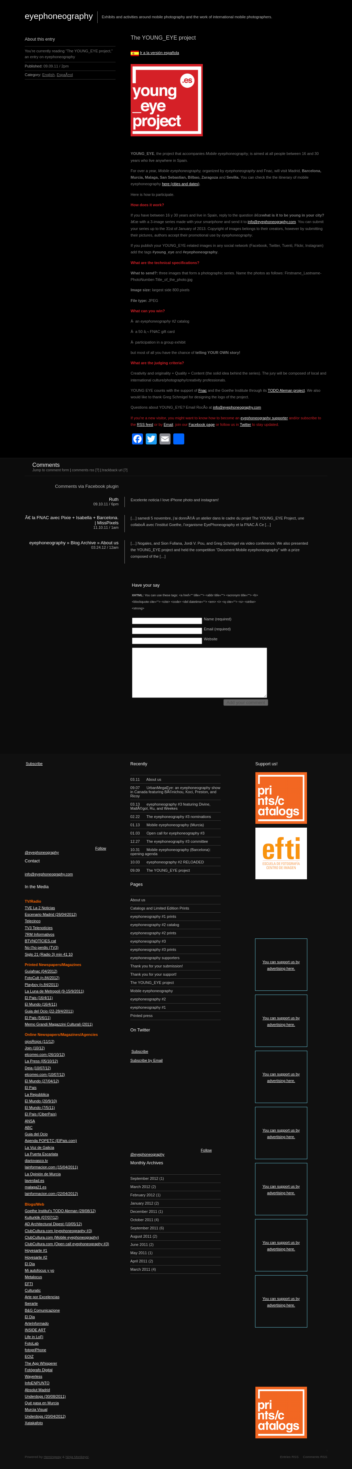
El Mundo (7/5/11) (40, 1107)
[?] (97, 470)
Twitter (245, 424)
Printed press (141, 1016)
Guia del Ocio (36, 1134)
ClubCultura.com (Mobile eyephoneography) (62, 1237)
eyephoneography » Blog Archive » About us (74, 542)
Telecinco (33, 921)
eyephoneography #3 (148, 941)
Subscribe (34, 764)
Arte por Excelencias (42, 1297)
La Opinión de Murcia (43, 1174)
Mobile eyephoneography (151, 991)
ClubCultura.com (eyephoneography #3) (58, 1231)
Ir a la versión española (159, 53)
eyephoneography (59, 16)
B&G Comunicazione (42, 1310)
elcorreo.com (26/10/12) (45, 1054)
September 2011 (144, 1228)
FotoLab (31, 1343)
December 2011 (143, 1211)
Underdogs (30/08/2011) (45, 1396)
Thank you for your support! (153, 974)
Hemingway (53, 1457)
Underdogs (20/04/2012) (45, 1416)
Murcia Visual (36, 1409)
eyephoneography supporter (264, 418)
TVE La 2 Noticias (40, 908)
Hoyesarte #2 (36, 1257)
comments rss (83, 470)
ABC (29, 1127)
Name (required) (217, 619)
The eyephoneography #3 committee (169, 841)
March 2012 (140, 1187)
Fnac (202, 390)
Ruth (114, 499)
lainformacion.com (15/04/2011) (51, 1167)
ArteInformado (37, 1323)
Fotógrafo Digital (39, 1370)
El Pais (30, 1087)
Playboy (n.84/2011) (41, 985)
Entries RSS (289, 1457)
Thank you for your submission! (156, 966)
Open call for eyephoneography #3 (167, 833)
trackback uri (112, 470)
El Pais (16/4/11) (39, 998)
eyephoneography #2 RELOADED (167, 862)
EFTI (29, 1284)
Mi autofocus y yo (39, 1270)
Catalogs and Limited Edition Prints (159, 908)
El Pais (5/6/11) (38, 1018)
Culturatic (33, 1290)
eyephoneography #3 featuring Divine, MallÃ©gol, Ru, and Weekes (170, 806)
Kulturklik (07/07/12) (41, 1217)
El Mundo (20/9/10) (41, 1101)
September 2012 (144, 1178)
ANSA (30, 1121)
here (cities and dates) (180, 184)
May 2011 (138, 1253)
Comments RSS (315, 1457)
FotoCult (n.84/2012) (42, 978)
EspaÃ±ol (65, 75)
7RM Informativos (39, 934)
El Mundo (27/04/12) (42, 1081)
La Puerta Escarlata (41, 1154)
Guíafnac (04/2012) (41, 971)
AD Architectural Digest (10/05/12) (53, 1224)
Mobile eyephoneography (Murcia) (167, 825)
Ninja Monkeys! (77, 1457)
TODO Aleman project (286, 390)
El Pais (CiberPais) (40, 1114)
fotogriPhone (35, 1350)
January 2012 (141, 1203)
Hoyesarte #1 (36, 1250)
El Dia (30, 1264)
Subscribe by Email (146, 1060)
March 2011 (140, 1269)
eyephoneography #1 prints (153, 916)
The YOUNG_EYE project (160, 870)
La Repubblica (37, 1094)
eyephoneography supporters (154, 958)
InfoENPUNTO (37, 1383)
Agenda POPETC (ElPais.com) (51, 1141)
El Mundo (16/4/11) (41, 1004)
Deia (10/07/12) (38, 1068)
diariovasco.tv (36, 1160)
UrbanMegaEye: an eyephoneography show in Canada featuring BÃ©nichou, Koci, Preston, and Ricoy (175, 792)
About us (145, 779)
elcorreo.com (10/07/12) (45, 1074)
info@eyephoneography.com (272, 222)
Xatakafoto (34, 1423)
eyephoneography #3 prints (153, 949)
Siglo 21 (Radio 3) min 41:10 (49, 954)
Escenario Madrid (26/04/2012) (51, 914)
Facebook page (202, 424)
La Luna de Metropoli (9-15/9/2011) (54, 991)
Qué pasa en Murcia (42, 1403)
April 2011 (138, 1261)
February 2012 (142, 1195)
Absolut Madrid (37, 1390)
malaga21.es (35, 1187)
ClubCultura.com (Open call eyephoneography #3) (67, 1244)
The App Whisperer (41, 1363)
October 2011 (141, 1220)
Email (168, 424)
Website (211, 639)
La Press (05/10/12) (41, 1061)
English (48, 75)
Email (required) (217, 629)
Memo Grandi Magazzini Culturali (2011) (58, 1024)
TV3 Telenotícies (39, 928)
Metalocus (33, 1277)
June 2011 (139, 1244)
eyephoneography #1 (148, 1007)
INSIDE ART (35, 1330)
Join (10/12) (35, 1048)
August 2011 (141, 1236)
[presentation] (184, 721)
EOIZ (29, 1356)
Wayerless (33, 1376)
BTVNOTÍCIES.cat (40, 941)
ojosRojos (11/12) (39, 1041)
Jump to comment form (50, 470)
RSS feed (145, 424)
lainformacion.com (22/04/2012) (51, 1194)
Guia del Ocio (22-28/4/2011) (49, 1011)
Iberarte (31, 1303)
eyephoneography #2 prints (153, 933)
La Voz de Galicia (39, 1147)
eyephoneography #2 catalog (154, 925)
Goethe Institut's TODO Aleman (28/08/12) (60, 1211)
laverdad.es (34, 1180)
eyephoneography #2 (148, 999)
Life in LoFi (34, 1337)
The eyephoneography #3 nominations (170, 817)
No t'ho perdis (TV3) (41, 947)
